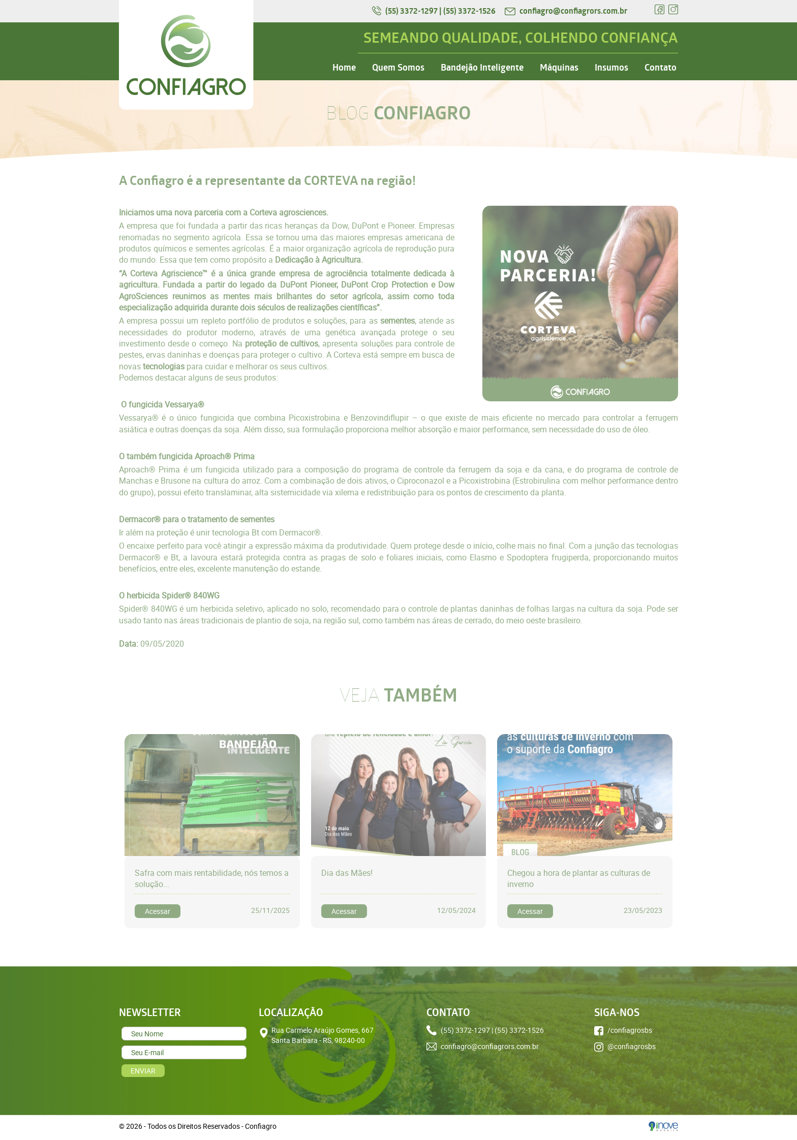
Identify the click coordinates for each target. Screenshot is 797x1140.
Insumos (611, 67)
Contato (661, 67)
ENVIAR (143, 1070)
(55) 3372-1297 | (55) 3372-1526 (434, 10)
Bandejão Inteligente (482, 67)
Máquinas (559, 67)
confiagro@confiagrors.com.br (566, 10)
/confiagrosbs (623, 1030)
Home (344, 67)
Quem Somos (398, 67)
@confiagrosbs (625, 1046)
